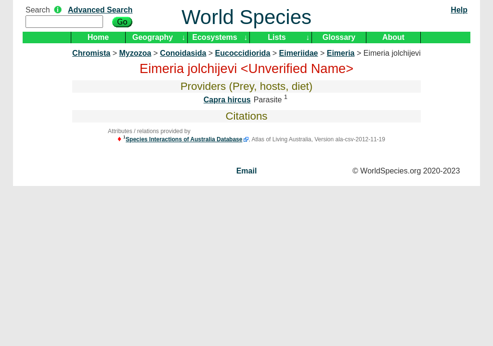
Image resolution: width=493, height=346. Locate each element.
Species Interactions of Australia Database (184, 139)
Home (98, 37)
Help (459, 10)
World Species (246, 17)
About (393, 37)
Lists (276, 37)
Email (246, 171)
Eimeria (341, 53)
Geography (152, 37)
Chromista (91, 53)
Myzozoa (135, 53)
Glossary (339, 37)
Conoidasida (183, 53)
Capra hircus (227, 100)
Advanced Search (100, 10)
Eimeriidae (298, 53)
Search (38, 10)
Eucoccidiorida (243, 53)
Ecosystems (214, 37)
